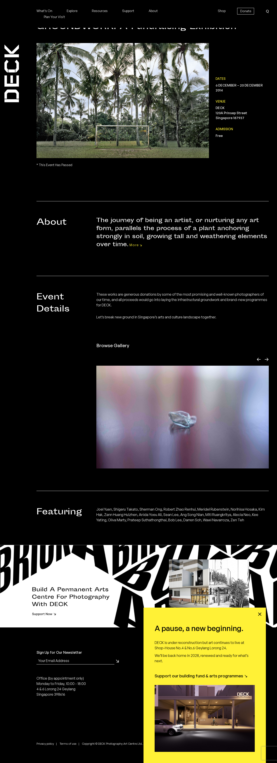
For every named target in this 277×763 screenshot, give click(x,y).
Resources (100, 11)
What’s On (44, 11)
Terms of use (68, 755)
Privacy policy (45, 755)
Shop (222, 11)
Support (128, 11)
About (153, 11)
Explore (72, 11)
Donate (245, 11)
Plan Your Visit (54, 17)
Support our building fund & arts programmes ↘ (201, 675)
